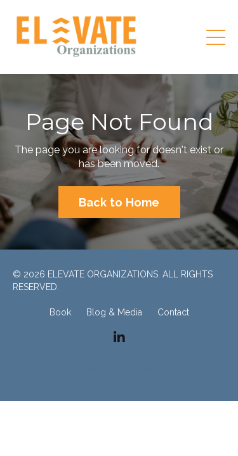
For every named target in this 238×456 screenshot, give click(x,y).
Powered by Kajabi (119, 369)
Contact (173, 312)
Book (60, 312)
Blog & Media (114, 312)
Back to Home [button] (119, 202)
